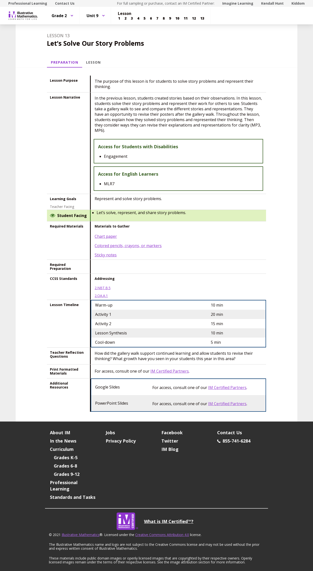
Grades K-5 (66, 457)
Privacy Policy (121, 441)
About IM (60, 432)
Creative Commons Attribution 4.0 (162, 534)
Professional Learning (27, 3)
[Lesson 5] (144, 18)
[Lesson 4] (138, 18)
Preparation (64, 62)
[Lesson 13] (202, 18)
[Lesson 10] (177, 18)
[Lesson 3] (132, 18)
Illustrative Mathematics (81, 534)
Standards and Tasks (72, 497)
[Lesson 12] (194, 18)
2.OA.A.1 (101, 296)
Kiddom (298, 3)
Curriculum (62, 449)
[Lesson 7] (157, 18)
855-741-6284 (233, 441)
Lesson (93, 62)
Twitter (169, 441)
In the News (63, 441)
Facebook (172, 432)
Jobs (110, 432)
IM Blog (170, 449)
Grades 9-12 (66, 474)
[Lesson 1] (119, 18)
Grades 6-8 (65, 466)
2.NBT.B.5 (103, 288)
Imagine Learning (237, 3)
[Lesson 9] (170, 18)
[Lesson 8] (163, 18)
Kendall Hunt (272, 3)
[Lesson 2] (125, 18)
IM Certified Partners (169, 371)
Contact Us (65, 3)
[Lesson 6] (151, 18)
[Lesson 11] (185, 18)
